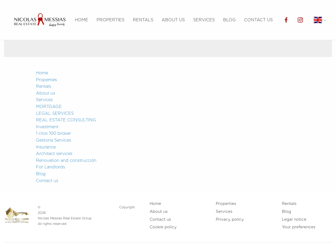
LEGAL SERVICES (55, 113)
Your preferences (298, 227)
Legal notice (294, 219)
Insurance (46, 146)
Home (81, 19)
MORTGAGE (49, 106)
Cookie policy (163, 227)
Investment (47, 126)
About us (173, 19)
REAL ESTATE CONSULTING (66, 119)
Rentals (143, 19)
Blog (229, 19)
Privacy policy (230, 219)
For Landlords (50, 166)
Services (204, 19)
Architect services (54, 153)
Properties (110, 19)
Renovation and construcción (66, 160)
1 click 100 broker (53, 133)
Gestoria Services (53, 140)
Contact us (258, 19)
